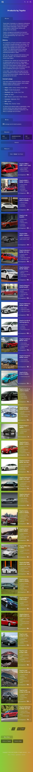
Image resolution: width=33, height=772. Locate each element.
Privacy (13, 754)
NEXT (22, 728)
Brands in (18, 741)
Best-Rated (20, 154)
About (29, 752)
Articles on (6, 741)
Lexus (4, 74)
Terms (9, 754)
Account (23, 754)
